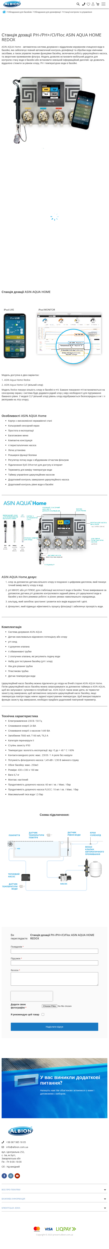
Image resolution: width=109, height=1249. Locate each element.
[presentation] (32, 996)
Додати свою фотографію (18, 1006)
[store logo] (12, 4)
